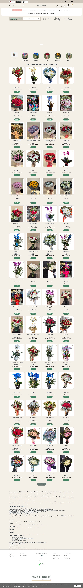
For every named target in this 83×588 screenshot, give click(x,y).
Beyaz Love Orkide (17, 306)
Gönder (16, 91)
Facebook (12, 554)
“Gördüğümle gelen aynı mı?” (16, 546)
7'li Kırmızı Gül (17, 85)
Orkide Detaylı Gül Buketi (17, 445)
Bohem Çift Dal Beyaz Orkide (17, 362)
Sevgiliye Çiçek (17, 10)
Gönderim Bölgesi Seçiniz (29, 18)
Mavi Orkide (49, 112)
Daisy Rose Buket (33, 168)
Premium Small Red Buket (49, 168)
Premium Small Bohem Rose (66, 195)
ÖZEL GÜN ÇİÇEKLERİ (33, 10)
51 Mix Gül (66, 334)
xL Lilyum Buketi (33, 417)
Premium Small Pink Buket (17, 195)
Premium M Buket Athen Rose (17, 168)
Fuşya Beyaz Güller (50, 473)
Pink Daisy (66, 445)
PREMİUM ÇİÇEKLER (66, 10)
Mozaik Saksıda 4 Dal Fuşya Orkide (49, 307)
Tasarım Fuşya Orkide (49, 223)
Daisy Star (50, 85)
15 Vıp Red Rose (50, 334)
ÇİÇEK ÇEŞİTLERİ (59, 10)
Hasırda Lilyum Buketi (66, 390)
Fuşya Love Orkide (66, 279)
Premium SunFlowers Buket (33, 195)
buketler (21, 542)
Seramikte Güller (16, 223)
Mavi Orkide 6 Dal (33, 390)
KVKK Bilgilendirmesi (56, 555)
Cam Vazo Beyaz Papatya (33, 279)
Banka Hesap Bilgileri (23, 555)
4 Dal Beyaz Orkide (17, 140)
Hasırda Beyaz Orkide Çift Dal (33, 334)
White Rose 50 (33, 473)
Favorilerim (58, 5)
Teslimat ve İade (55, 560)
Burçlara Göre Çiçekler (67, 553)
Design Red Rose (66, 417)
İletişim (21, 556)
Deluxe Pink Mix (66, 112)
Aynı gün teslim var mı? (14, 545)
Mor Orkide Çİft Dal (66, 168)
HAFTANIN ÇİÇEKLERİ (31, 13)
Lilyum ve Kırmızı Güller (17, 417)
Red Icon (17, 112)
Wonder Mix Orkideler (66, 362)
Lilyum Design (50, 251)
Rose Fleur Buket (16, 473)
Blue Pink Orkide (33, 112)
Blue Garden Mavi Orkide (17, 390)
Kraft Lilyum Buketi (50, 417)
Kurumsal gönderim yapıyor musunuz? (17, 547)
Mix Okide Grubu (66, 251)
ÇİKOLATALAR (45, 13)
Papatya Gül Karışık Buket (33, 306)
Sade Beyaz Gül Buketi (66, 473)
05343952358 (42, 560)
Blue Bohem (16, 251)
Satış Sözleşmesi (56, 558)
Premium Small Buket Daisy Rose (49, 141)
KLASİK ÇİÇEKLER (25, 10)
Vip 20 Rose (33, 362)
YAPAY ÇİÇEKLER (52, 13)
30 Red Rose (66, 85)
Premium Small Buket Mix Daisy (33, 140)
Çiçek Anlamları (66, 556)
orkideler (25, 542)
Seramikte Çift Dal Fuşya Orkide (17, 279)
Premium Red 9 (66, 140)
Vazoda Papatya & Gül (33, 251)
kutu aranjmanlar (30, 542)
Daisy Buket (66, 223)
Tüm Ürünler (41, 484)
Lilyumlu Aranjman (17, 334)
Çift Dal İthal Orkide (33, 85)
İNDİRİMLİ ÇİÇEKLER (39, 13)
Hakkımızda (22, 553)
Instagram (12, 556)
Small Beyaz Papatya (49, 279)
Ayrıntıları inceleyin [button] (35, 586)
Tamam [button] (77, 585)
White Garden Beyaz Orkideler (49, 362)
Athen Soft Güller (33, 445)
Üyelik (68, 5)
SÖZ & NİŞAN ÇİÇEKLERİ (43, 10)
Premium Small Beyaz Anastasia (49, 195)
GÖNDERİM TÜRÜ (51, 10)
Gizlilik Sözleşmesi (56, 556)
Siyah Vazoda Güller (66, 306)
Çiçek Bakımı (66, 555)
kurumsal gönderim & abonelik (40, 542)
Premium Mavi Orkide (49, 390)
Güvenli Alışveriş (55, 553)
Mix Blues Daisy (50, 445)
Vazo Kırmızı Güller (33, 223)
